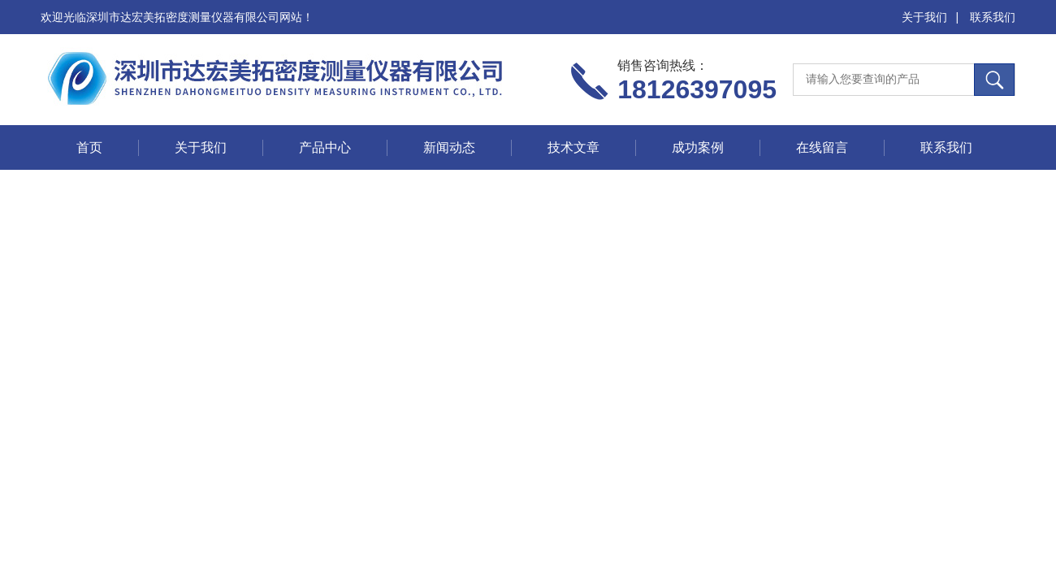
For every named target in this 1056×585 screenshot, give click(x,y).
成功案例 (698, 147)
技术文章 (573, 147)
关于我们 (924, 17)
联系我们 (992, 17)
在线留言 (822, 147)
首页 (89, 147)
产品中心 (325, 147)
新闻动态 (449, 147)
